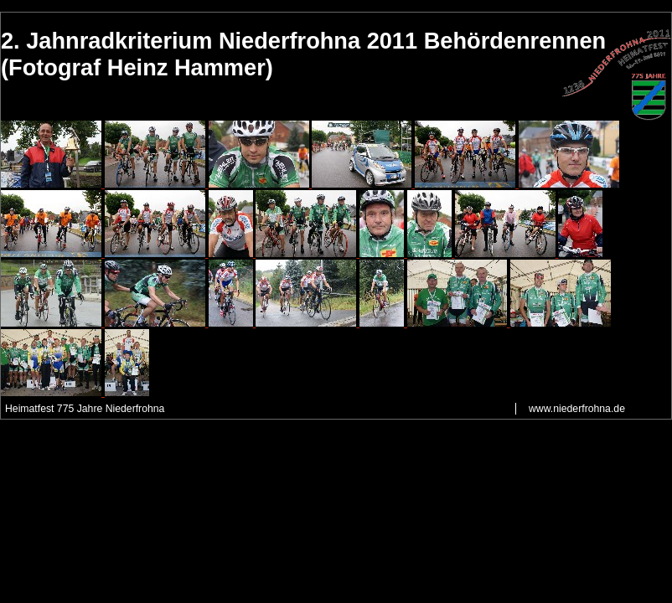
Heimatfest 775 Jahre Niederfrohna (84, 409)
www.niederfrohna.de (577, 409)
